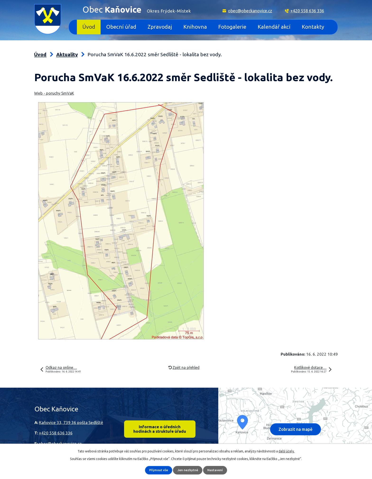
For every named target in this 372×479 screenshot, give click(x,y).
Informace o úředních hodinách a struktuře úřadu (160, 429)
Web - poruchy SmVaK (54, 93)
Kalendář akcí (274, 27)
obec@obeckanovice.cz (250, 10)
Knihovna (195, 27)
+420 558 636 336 (307, 10)
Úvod (88, 27)
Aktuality (67, 54)
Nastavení (215, 470)
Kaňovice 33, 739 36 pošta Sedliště (71, 422)
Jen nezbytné (188, 470)
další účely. (287, 451)
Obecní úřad (121, 27)
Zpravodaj (160, 27)
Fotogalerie (232, 27)
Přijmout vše (158, 470)
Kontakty (313, 27)
